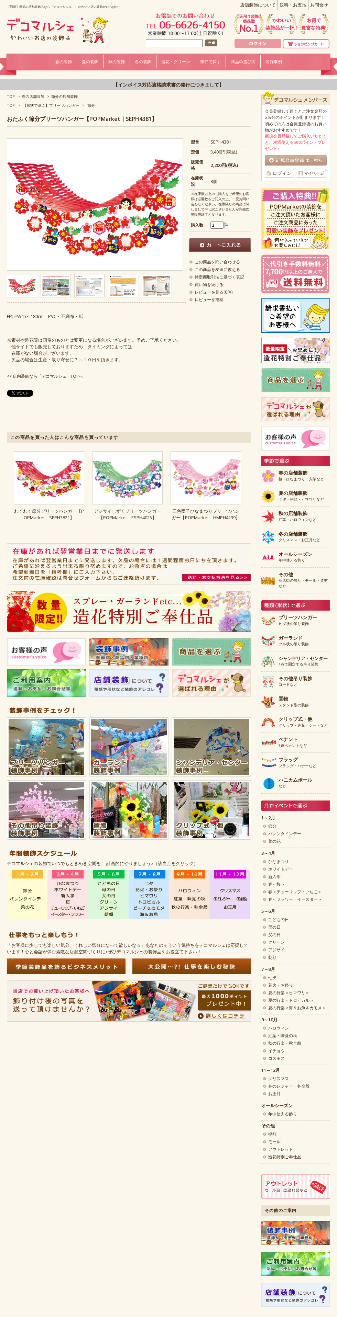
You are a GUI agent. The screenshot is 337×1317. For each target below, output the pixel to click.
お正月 (274, 1094)
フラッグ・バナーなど (297, 762)
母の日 (274, 927)
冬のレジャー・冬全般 (288, 1086)
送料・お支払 (293, 5)
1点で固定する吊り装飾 (303, 661)
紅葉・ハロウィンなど (297, 516)
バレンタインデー (284, 834)
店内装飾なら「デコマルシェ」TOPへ (48, 376)
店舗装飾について (258, 5)
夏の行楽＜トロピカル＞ (291, 1000)
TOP (11, 96)
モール (274, 1142)
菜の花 (274, 841)
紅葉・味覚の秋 (282, 1035)
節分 (91, 105)
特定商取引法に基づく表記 (219, 277)
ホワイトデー (280, 869)
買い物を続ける (209, 284)
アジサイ (276, 950)
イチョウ (276, 1051)
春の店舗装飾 (33, 96)
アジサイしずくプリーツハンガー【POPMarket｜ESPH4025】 (127, 514)
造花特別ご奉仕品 (284, 1157)
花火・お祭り (280, 985)
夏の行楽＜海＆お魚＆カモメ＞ (297, 1008)
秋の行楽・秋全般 (284, 1043)
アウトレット (280, 1149)
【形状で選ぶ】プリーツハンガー (51, 105)
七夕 (272, 977)
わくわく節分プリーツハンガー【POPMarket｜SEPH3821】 (49, 514)
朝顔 (272, 957)
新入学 (274, 876)
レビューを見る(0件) (213, 292)
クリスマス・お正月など (299, 537)
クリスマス (278, 1078)
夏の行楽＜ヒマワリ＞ (288, 993)
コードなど (295, 681)
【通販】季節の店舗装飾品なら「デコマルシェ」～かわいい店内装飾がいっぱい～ (64, 6)
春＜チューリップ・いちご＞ (295, 892)
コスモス (276, 1058)
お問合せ (319, 5)
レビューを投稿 (209, 300)
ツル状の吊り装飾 (294, 641)
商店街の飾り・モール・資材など (303, 580)
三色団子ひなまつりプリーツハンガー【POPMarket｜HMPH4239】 (206, 514)
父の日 (274, 935)
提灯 (272, 1134)
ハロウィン (278, 1028)
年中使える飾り (295, 557)
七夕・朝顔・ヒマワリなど (301, 496)
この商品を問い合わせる (217, 262)
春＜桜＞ (276, 884)
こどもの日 (278, 919)
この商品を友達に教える (217, 269)
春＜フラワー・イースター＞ (295, 899)
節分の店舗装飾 (64, 96)
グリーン (276, 942)
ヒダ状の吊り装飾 (298, 620)
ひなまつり (278, 861)
